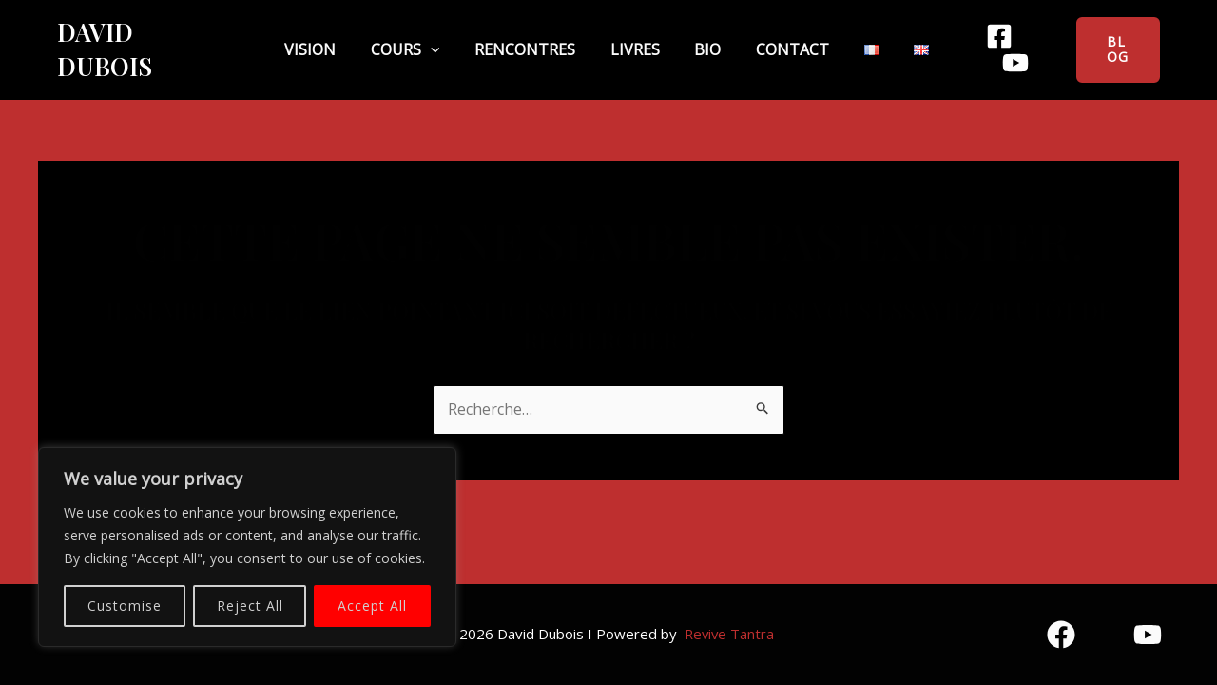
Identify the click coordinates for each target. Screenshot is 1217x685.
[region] (247, 547)
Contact (761, 37)
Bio (692, 37)
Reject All (250, 606)
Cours (437, 37)
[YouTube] (1026, 38)
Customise (124, 606)
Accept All (372, 606)
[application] (462, 38)
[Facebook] (967, 38)
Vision (357, 37)
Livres (635, 37)
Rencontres (541, 37)
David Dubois (145, 37)
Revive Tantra (729, 633)
